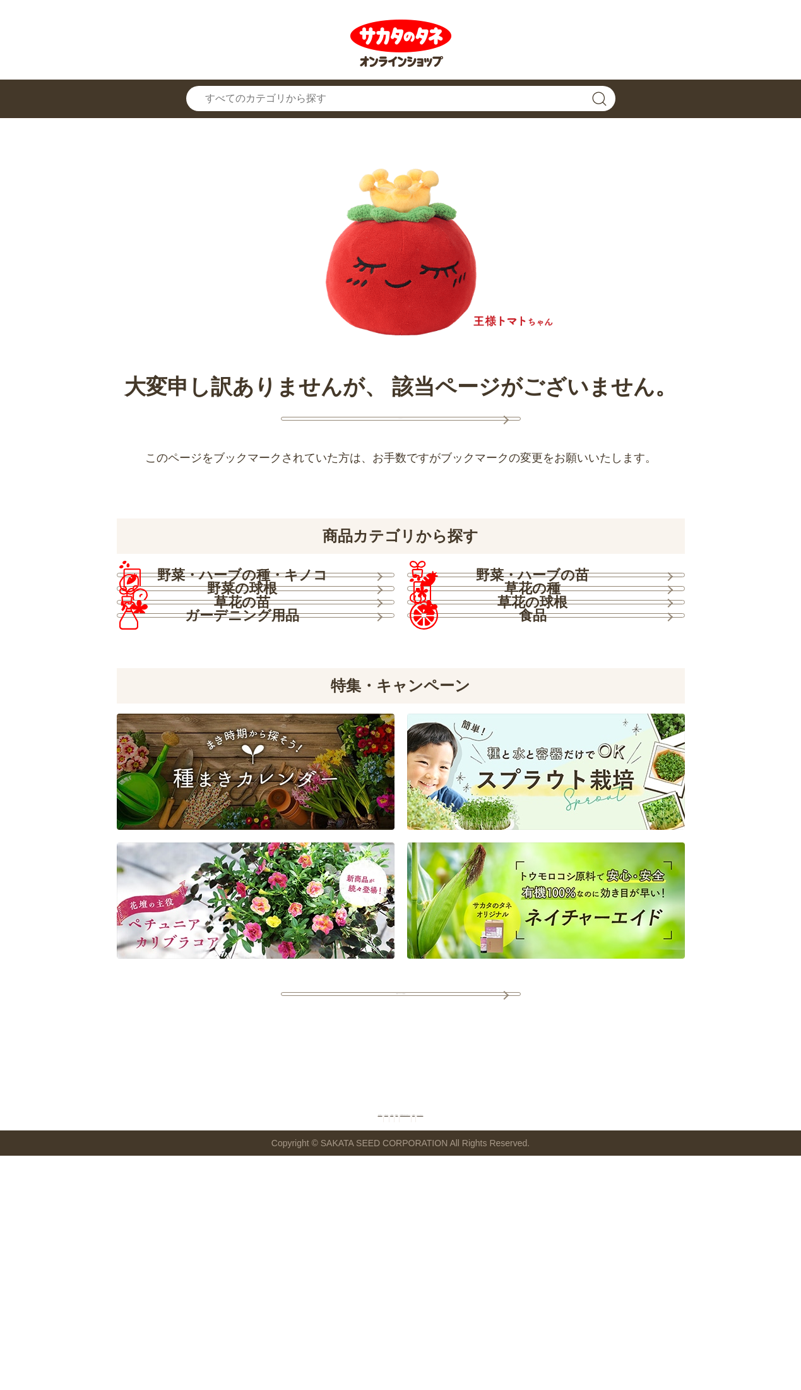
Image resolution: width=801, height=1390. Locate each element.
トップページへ (401, 433)
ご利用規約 (275, 1344)
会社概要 (581, 1344)
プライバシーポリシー (671, 1344)
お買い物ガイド (115, 1344)
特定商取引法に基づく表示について (461, 1344)
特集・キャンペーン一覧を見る (400, 1205)
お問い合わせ (200, 1344)
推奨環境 (340, 1344)
